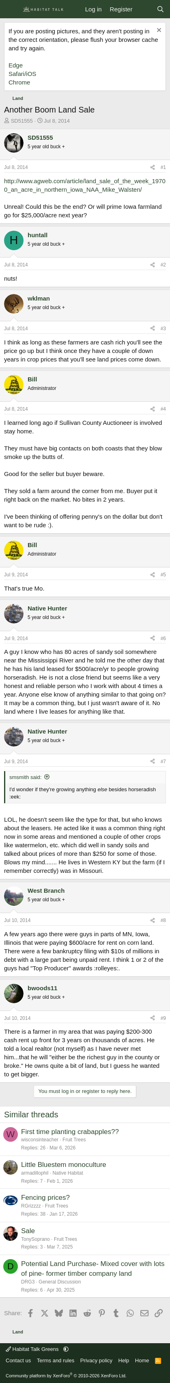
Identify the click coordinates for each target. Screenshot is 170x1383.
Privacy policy (96, 1360)
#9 (163, 1018)
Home (142, 1360)
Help (123, 1360)
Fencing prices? (45, 1197)
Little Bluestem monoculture (63, 1165)
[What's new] (144, 9)
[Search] (160, 9)
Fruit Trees (74, 1140)
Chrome (19, 82)
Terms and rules (55, 1360)
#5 (163, 575)
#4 (163, 409)
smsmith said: (25, 777)
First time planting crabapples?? (70, 1132)
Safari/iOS (22, 73)
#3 (163, 328)
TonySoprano (35, 1239)
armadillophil (34, 1173)
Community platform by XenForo (66, 1375)
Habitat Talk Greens (33, 1349)
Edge (16, 65)
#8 (163, 920)
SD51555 (22, 121)
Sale (28, 1231)
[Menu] (11, 9)
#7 (163, 761)
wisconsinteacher (39, 1140)
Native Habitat (67, 1173)
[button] (66, 1349)
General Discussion (60, 1282)
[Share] (152, 167)
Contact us (18, 1360)
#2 (163, 265)
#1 (163, 167)
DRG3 (27, 1282)
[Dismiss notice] (158, 31)
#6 (163, 638)
